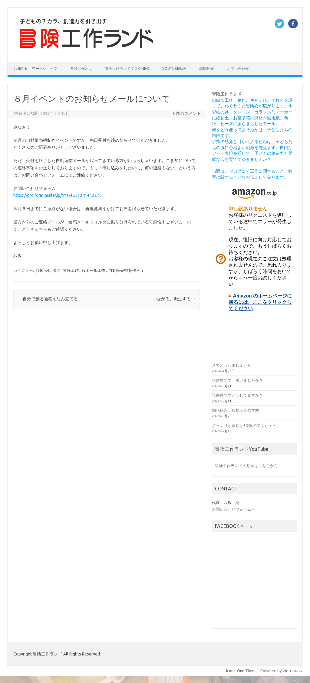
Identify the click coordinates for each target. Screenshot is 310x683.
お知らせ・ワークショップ (35, 68)
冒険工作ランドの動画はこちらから (246, 465)
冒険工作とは (81, 68)
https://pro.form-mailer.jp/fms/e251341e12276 (57, 195)
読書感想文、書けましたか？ (237, 380)
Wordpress (292, 670)
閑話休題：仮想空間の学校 (235, 410)
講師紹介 (207, 68)
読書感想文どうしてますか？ (237, 395)
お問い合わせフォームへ (233, 509)
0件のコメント (187, 113)
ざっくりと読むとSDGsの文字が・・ (244, 425)
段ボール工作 (93, 270)
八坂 (33, 113)
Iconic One (235, 670)
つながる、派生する (174, 298)
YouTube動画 (174, 68)
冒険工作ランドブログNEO (127, 68)
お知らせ (43, 270)
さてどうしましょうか (231, 365)
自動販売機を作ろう (126, 270)
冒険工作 (71, 270)
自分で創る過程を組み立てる (48, 298)
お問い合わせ (238, 68)
